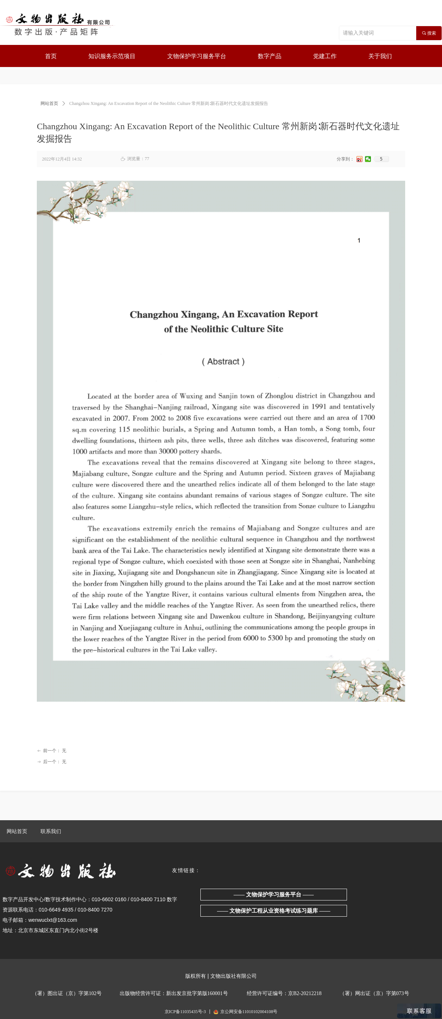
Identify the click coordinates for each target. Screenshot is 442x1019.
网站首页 (49, 103)
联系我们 (51, 831)
